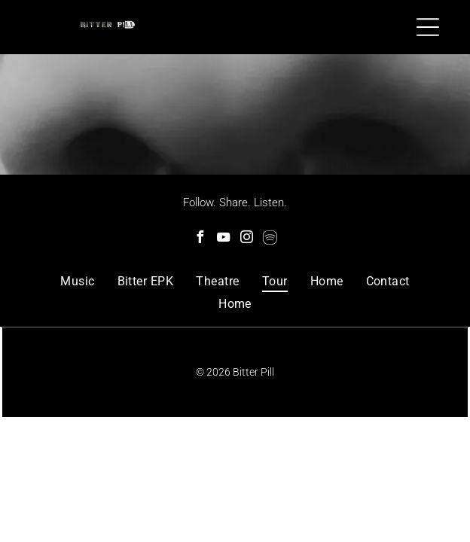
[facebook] (200, 239)
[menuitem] (77, 281)
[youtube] (223, 239)
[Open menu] (428, 27)
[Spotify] (270, 239)
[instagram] (247, 239)
